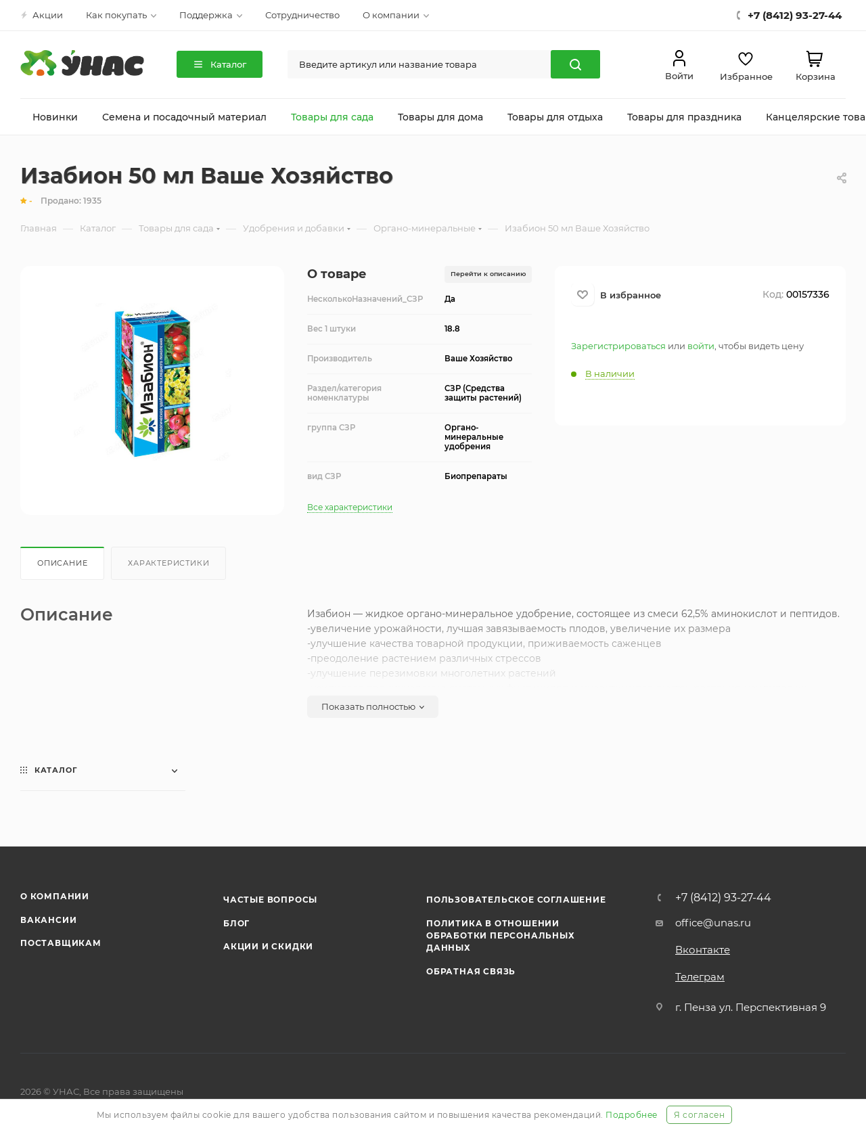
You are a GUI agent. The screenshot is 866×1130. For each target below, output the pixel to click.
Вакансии (48, 920)
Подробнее (632, 1115)
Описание (62, 563)
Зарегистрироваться (618, 345)
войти (700, 345)
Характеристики (168, 563)
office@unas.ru (713, 922)
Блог (236, 923)
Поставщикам (60, 943)
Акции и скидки (268, 946)
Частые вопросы (270, 900)
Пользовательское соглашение (516, 900)
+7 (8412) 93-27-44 (723, 897)
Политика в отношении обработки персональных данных (500, 935)
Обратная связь (471, 971)
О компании (54, 896)
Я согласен (699, 1115)
